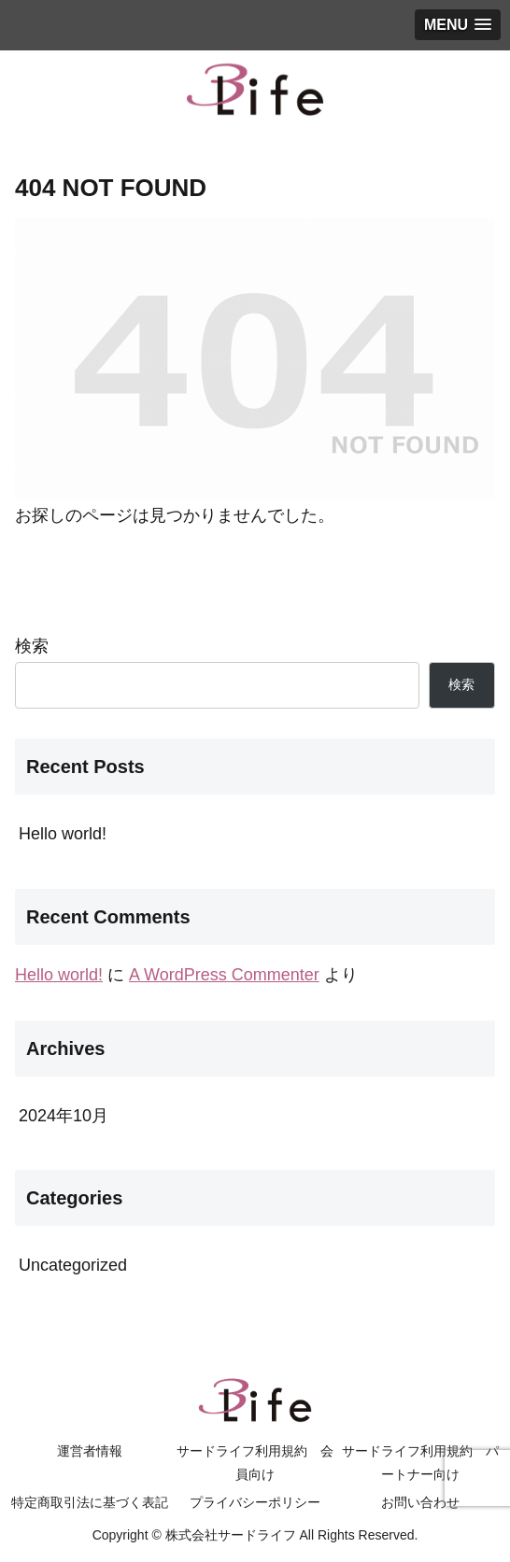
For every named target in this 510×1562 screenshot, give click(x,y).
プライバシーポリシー (255, 1502)
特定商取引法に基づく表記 (89, 1502)
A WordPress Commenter (224, 974)
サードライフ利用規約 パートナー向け (420, 1462)
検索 (32, 646)
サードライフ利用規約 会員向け (255, 1462)
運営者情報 (89, 1450)
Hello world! (62, 833)
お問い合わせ (420, 1502)
